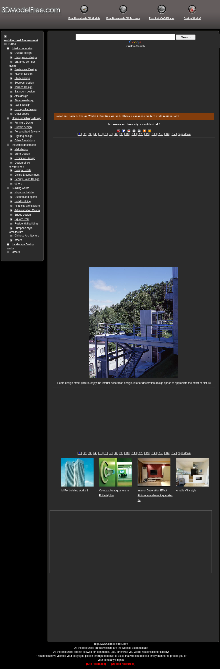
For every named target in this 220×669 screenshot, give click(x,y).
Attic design (21, 96)
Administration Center (27, 210)
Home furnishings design (26, 118)
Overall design (23, 52)
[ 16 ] (167, 134)
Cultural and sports (25, 196)
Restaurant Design (25, 69)
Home (72, 116)
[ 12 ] (141, 134)
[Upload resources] (123, 663)
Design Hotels (22, 170)
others (18, 183)
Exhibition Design (24, 158)
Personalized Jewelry (27, 131)
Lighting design (23, 136)
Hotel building (22, 201)
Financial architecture (27, 205)
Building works (20, 188)
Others (16, 252)
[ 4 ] (95, 134)
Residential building (26, 223)
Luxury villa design (25, 109)
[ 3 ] (90, 134)
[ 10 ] (127, 134)
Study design (22, 78)
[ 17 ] (174, 134)
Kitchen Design (23, 73)
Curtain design (23, 127)
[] (79, 134)
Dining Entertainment (26, 174)
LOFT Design (22, 104)
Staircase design (24, 100)
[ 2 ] (85, 134)
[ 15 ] (161, 134)
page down (184, 134)
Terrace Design (23, 87)
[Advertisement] (133, 79)
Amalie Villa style (186, 490)
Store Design (22, 153)
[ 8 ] (116, 134)
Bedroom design (24, 82)
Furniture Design (24, 122)
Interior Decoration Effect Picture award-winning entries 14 (155, 495)
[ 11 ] (134, 134)
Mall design (21, 149)
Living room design (25, 57)
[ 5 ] (100, 134)
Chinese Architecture (26, 235)
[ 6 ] (105, 134)
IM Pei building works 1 (74, 490)
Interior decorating (22, 48)
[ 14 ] (154, 134)
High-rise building (24, 192)
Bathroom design (24, 91)
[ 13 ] (147, 134)
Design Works (87, 116)
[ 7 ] (111, 134)
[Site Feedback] (96, 663)
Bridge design (22, 214)
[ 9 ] (121, 134)
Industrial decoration (24, 144)
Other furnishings (24, 140)
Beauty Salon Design (26, 179)
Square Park (21, 219)
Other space (21, 113)
